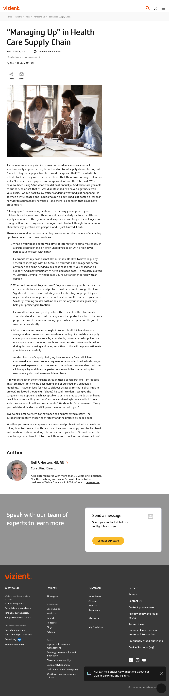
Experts (92, 605)
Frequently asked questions (146, 641)
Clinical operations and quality (63, 669)
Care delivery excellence (18, 608)
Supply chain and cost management (58, 646)
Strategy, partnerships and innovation (61, 654)
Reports (51, 618)
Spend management (15, 629)
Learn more (93, 482)
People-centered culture (18, 617)
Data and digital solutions (18, 634)
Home (9, 16)
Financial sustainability (17, 612)
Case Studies (53, 608)
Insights (18, 16)
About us (94, 618)
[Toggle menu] (163, 8)
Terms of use (136, 624)
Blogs (27, 16)
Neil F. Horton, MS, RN (22, 63)
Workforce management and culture (62, 676)
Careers (133, 588)
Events (133, 594)
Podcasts (52, 622)
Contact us (135, 601)
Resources (94, 610)
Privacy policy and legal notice (143, 615)
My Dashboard (97, 627)
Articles (51, 631)
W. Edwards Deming (25, 274)
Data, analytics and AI (58, 664)
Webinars (52, 613)
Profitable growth (14, 603)
